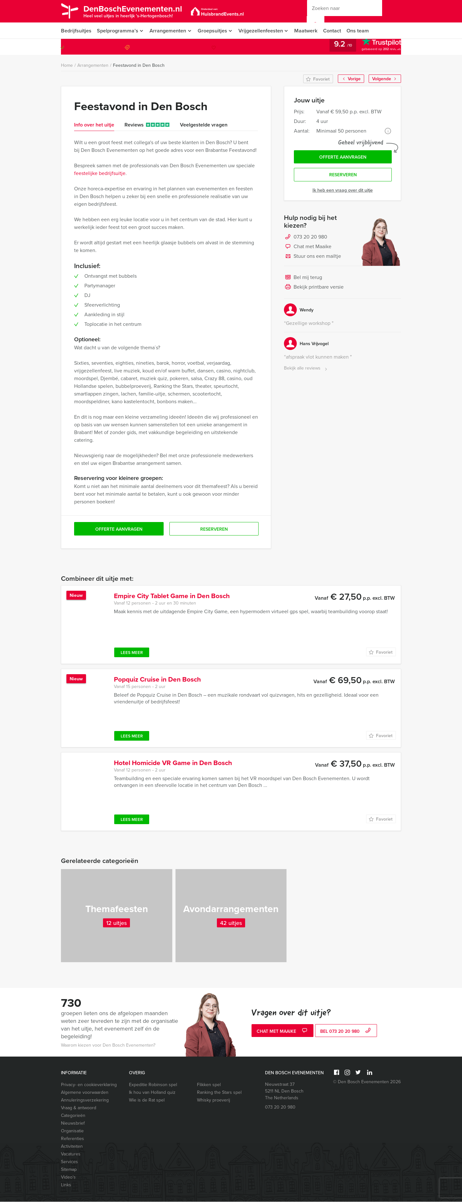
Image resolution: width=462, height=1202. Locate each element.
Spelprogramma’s (117, 30)
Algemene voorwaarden (84, 1092)
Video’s (68, 1177)
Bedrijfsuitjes (76, 30)
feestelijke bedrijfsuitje (99, 173)
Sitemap (69, 1169)
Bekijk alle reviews (306, 369)
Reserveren (343, 176)
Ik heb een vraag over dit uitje (342, 191)
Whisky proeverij (213, 1100)
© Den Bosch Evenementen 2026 (367, 1082)
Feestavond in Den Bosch (139, 65)
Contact (336, 30)
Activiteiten (72, 1146)
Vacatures (71, 1154)
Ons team (362, 30)
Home (67, 65)
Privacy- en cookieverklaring (89, 1085)
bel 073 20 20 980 (346, 1031)
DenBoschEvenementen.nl (135, 10)
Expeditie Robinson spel (153, 1085)
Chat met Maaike (307, 248)
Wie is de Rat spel (147, 1100)
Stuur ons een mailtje (312, 257)
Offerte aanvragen (342, 157)
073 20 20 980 (375, 47)
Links (66, 1185)
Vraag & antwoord (78, 1108)
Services (69, 1162)
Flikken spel (209, 1085)
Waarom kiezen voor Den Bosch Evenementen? (108, 1045)
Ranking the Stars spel (219, 1092)
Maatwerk (309, 30)
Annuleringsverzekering (85, 1100)
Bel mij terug (303, 278)
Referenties (72, 1139)
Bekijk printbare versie (314, 288)
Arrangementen (168, 30)
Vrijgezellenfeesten (263, 30)
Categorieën (73, 1115)
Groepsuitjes (213, 30)
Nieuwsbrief (73, 1123)
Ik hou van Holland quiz (152, 1092)
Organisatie (72, 1131)
